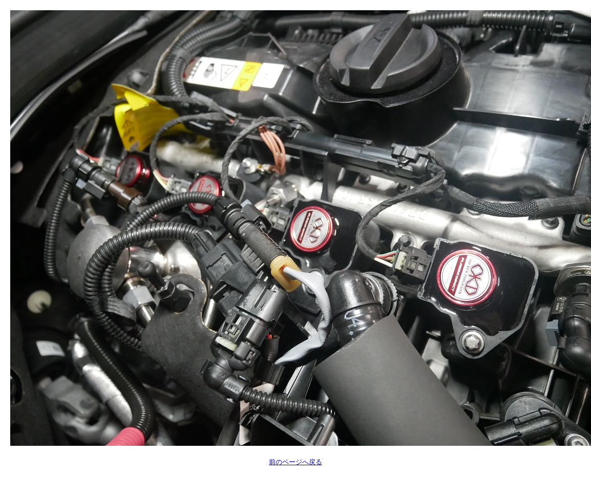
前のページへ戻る (295, 462)
